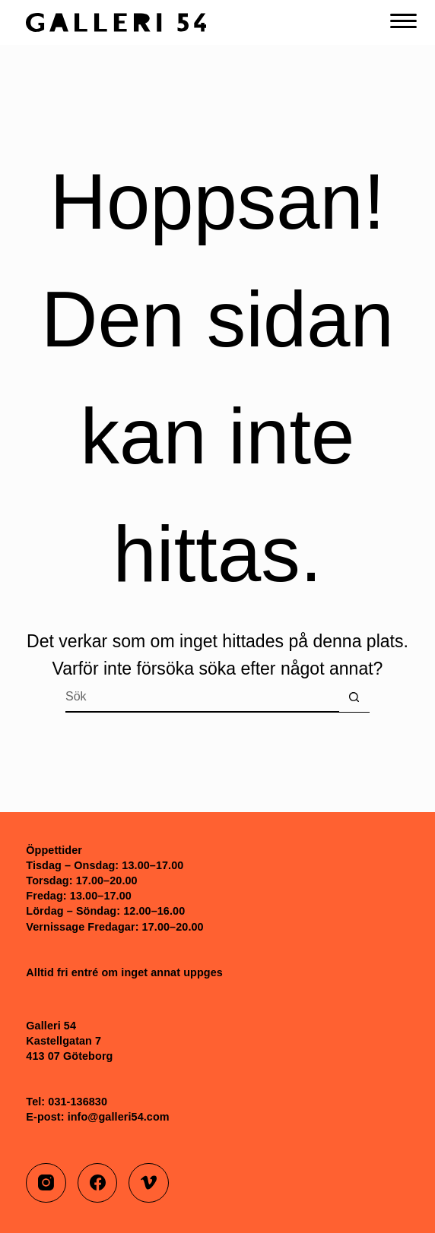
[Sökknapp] (354, 697)
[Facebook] (98, 1183)
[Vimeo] (149, 1183)
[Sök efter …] (202, 697)
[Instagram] (46, 1183)
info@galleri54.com (119, 1117)
